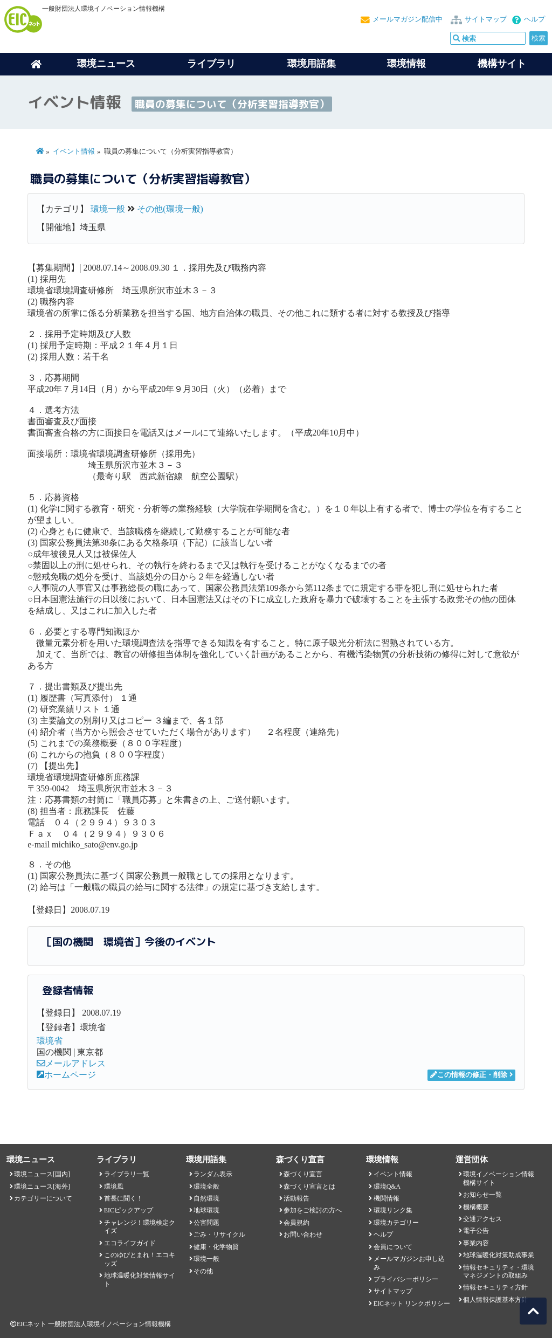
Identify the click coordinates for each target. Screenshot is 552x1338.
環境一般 (108, 208)
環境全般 (206, 1186)
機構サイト (502, 63)
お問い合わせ (303, 1234)
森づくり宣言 (303, 1174)
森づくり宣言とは (309, 1186)
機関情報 (386, 1198)
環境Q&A (387, 1186)
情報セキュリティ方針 (495, 1287)
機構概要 (476, 1207)
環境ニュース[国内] (42, 1174)
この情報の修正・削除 (468, 1075)
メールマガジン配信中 (407, 19)
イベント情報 (74, 151)
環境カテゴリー (396, 1222)
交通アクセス (482, 1219)
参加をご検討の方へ (313, 1210)
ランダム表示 (213, 1174)
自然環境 (206, 1198)
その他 (203, 1271)
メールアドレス (71, 1063)
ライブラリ (211, 63)
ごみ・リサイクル (219, 1234)
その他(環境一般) (170, 208)
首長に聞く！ (123, 1198)
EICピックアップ (128, 1210)
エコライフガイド (130, 1243)
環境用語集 (311, 63)
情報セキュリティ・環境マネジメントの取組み (498, 1271)
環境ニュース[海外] (42, 1186)
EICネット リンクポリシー (412, 1303)
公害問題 (206, 1222)
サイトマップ (486, 19)
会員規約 (296, 1222)
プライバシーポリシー (406, 1279)
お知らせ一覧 (482, 1194)
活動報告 (296, 1198)
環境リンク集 (393, 1210)
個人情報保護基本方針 (495, 1299)
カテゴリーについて (43, 1198)
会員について (393, 1247)
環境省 (50, 1040)
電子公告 (476, 1230)
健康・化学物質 (216, 1247)
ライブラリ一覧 (126, 1174)
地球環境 (206, 1210)
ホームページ (66, 1074)
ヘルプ (534, 19)
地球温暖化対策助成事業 (498, 1255)
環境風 (113, 1186)
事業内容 (476, 1243)
